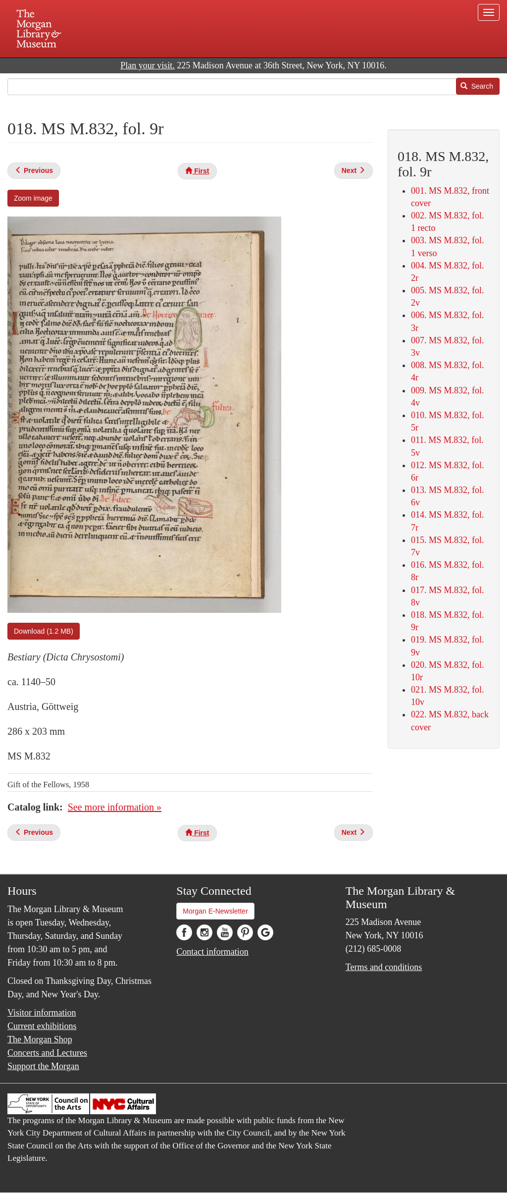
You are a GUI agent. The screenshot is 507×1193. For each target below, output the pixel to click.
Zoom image (33, 198)
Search (476, 86)
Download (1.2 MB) (43, 631)
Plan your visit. (147, 65)
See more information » (114, 807)
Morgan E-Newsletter (215, 911)
